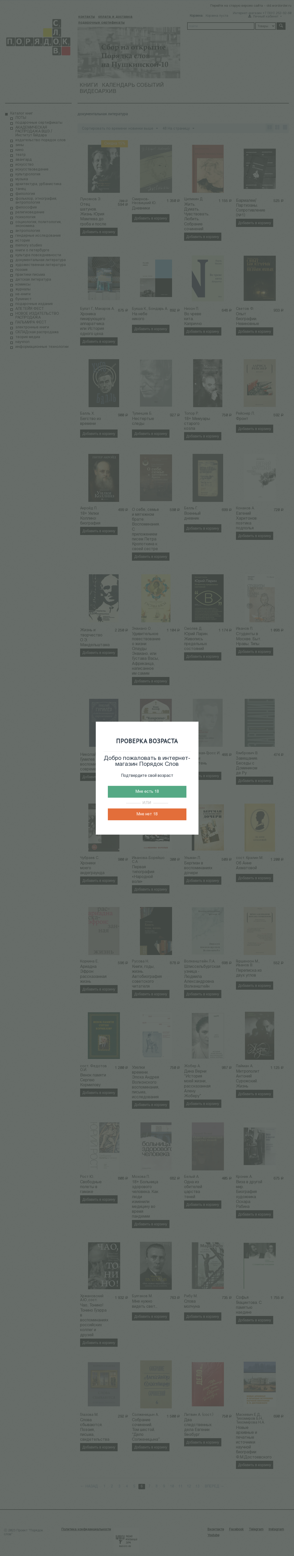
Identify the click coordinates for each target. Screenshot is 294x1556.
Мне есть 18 (147, 792)
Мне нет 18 (147, 814)
